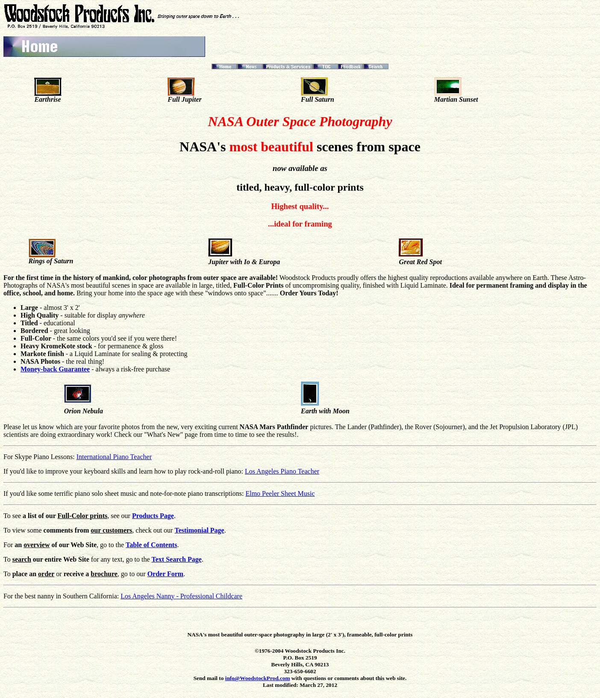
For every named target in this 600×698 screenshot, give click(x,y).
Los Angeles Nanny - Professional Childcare (181, 596)
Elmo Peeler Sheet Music (280, 493)
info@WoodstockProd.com (257, 678)
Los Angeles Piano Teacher (282, 471)
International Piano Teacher (114, 456)
